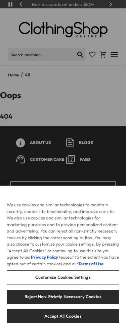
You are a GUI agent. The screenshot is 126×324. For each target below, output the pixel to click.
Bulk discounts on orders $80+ (63, 4)
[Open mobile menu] (114, 54)
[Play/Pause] (10, 4)
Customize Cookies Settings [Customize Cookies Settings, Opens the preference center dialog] (62, 285)
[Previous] (21, 4)
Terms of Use (90, 272)
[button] (63, 189)
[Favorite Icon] (92, 55)
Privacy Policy (44, 265)
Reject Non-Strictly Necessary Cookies (63, 305)
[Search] (41, 54)
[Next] (111, 4)
